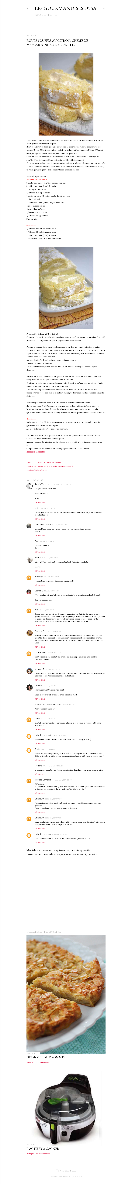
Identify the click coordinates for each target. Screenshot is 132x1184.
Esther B (39, 591)
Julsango (39, 576)
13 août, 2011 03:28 (69, 705)
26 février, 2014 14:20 (53, 799)
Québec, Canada (40, 470)
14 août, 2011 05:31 (48, 719)
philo (37, 508)
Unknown (39, 799)
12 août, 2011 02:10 (63, 484)
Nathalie (39, 558)
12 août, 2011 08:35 (53, 631)
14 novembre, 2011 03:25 (53, 766)
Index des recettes (46, 15)
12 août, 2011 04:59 (46, 541)
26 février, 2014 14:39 (53, 818)
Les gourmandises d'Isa (65, 8)
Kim (37, 610)
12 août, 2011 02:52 (47, 508)
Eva (36, 541)
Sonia (37, 718)
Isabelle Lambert (43, 735)
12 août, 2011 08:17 (51, 591)
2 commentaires (42, 1062)
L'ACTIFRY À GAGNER (42, 1148)
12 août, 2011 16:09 (53, 669)
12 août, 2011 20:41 (51, 686)
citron (34, 466)
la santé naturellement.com (48, 704)
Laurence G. (40, 652)
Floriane (38, 766)
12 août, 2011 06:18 (51, 558)
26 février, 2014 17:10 (60, 834)
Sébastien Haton (43, 524)
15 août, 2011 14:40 (59, 735)
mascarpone (62, 466)
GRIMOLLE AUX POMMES (45, 1057)
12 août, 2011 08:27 (47, 610)
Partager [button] (30, 462)
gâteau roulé (43, 466)
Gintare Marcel (77, 1176)
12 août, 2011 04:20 (59, 525)
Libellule (39, 685)
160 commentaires (43, 1154)
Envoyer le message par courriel (48, 462)
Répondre (40, 502)
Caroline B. (40, 631)
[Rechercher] (104, 7)
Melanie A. (40, 669)
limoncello (53, 466)
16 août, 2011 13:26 (48, 749)
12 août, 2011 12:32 (54, 653)
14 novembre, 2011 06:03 (62, 780)
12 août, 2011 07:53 (51, 577)
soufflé (70, 466)
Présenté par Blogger (66, 1171)
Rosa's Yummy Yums (45, 484)
